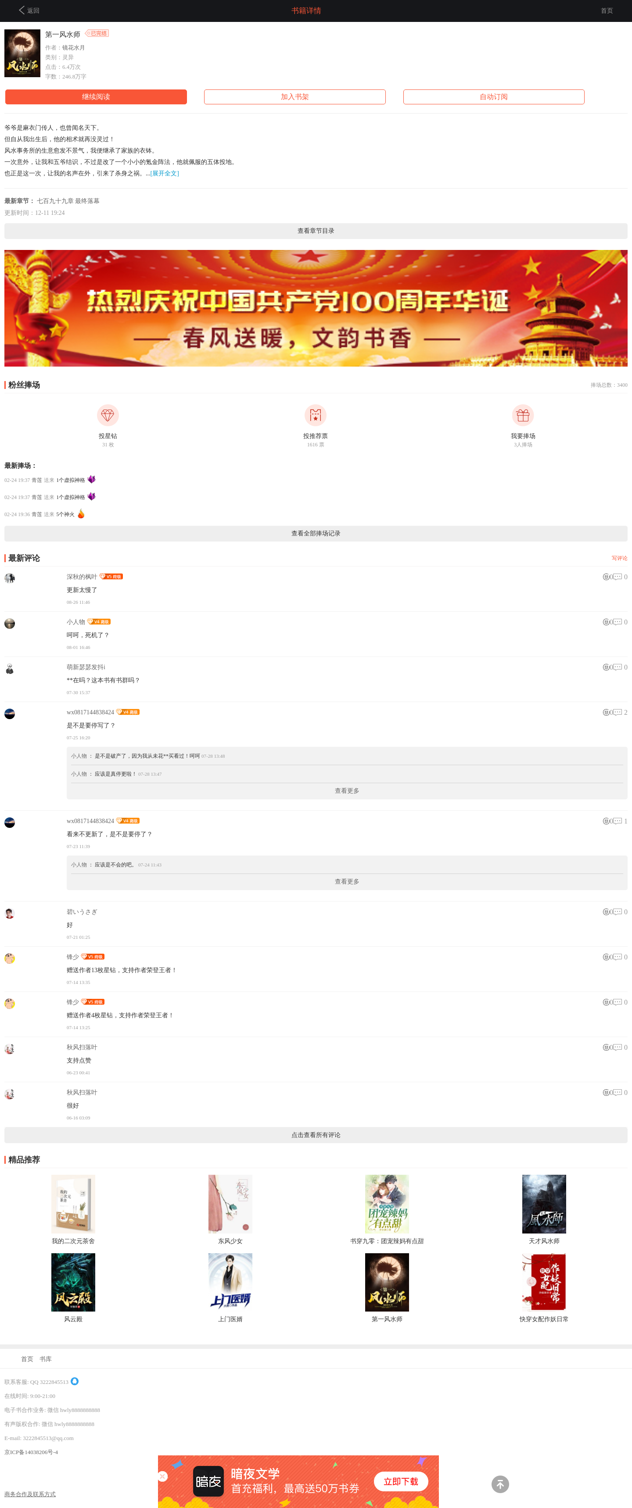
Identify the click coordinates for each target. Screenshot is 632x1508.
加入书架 (295, 96)
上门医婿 (230, 1319)
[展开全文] (165, 173)
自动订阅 (494, 96)
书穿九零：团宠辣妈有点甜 (387, 1241)
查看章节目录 (316, 231)
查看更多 (347, 791)
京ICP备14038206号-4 (31, 1452)
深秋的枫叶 (82, 577)
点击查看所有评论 (316, 1135)
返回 (29, 10)
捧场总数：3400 (609, 385)
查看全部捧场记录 (316, 533)
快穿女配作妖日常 (544, 1319)
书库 (46, 1359)
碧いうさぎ (82, 912)
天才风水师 (544, 1241)
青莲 (37, 480)
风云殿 (73, 1319)
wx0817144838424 (90, 712)
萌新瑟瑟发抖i (86, 667)
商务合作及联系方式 (30, 1494)
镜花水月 (73, 47)
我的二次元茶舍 (73, 1241)
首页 (607, 10)
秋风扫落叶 (82, 1047)
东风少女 (230, 1241)
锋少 (73, 957)
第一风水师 (387, 1319)
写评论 (620, 558)
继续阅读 (96, 96)
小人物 (76, 622)
